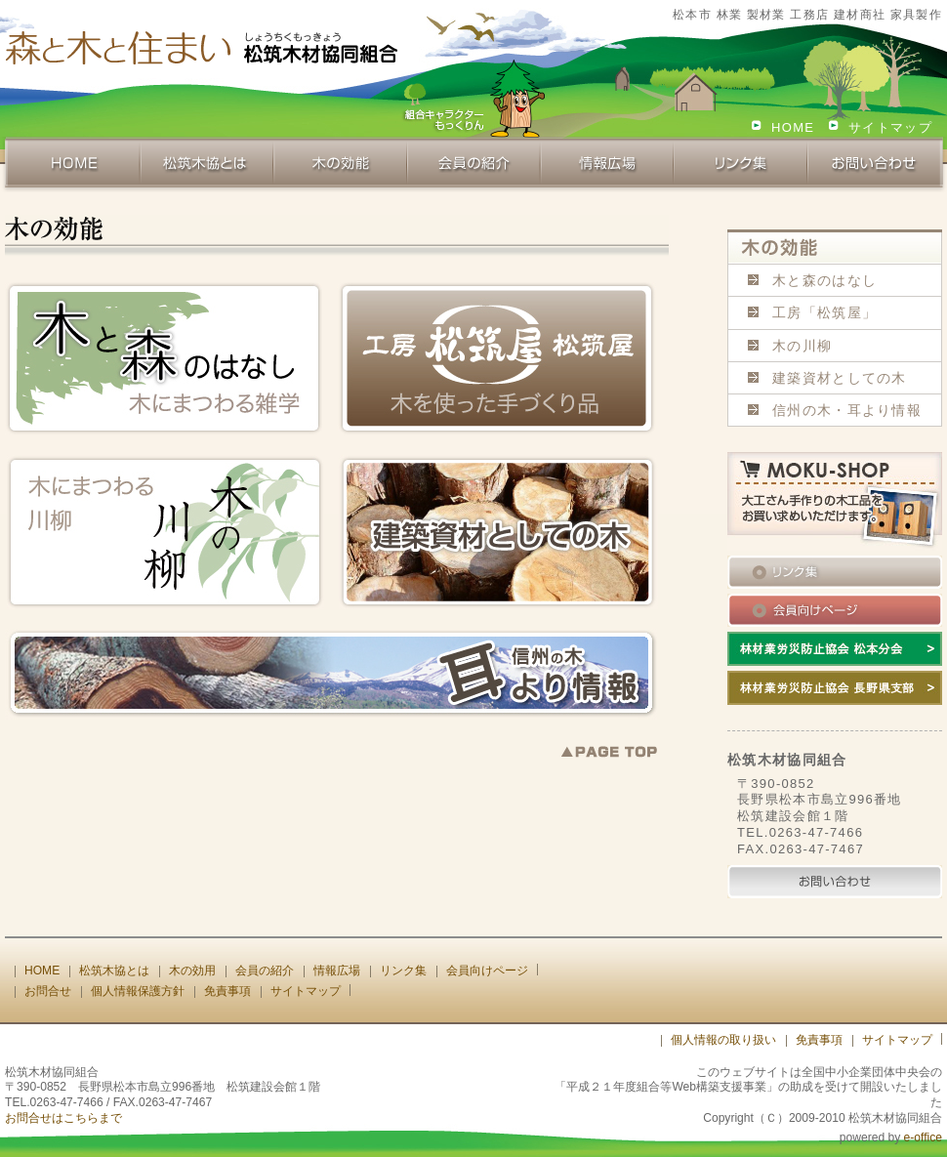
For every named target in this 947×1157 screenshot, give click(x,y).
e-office (923, 1137)
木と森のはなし (824, 280)
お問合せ (47, 991)
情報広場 (336, 970)
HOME (792, 127)
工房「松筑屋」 (824, 312)
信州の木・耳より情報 (847, 410)
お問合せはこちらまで (63, 1118)
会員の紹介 (264, 970)
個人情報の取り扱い (723, 1040)
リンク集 (403, 970)
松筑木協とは (114, 970)
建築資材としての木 (839, 378)
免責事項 (227, 991)
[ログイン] (624, 1040)
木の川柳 (802, 345)
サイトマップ (890, 127)
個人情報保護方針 (138, 991)
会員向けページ (487, 970)
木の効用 (192, 970)
